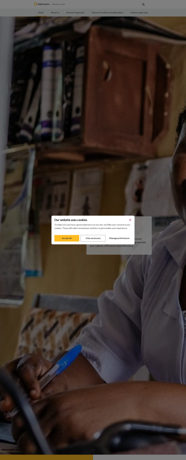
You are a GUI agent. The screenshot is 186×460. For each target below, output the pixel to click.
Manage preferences (119, 238)
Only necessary (93, 238)
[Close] (130, 219)
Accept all (67, 238)
